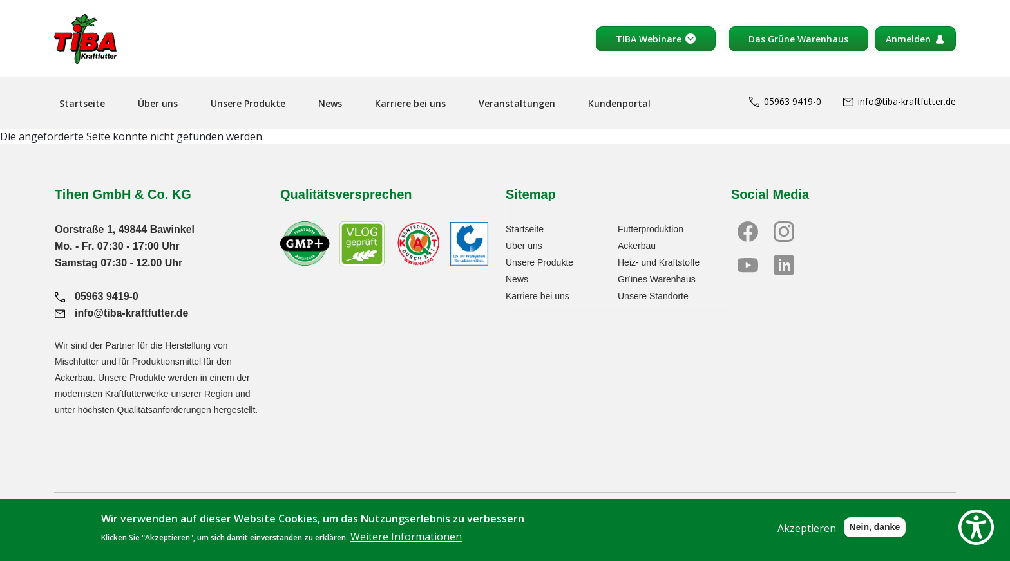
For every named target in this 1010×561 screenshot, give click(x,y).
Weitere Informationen (406, 544)
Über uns (158, 103)
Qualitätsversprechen (346, 194)
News (330, 103)
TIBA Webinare (648, 39)
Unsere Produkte (248, 103)
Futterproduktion (650, 229)
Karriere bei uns (410, 103)
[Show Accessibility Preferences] (976, 527)
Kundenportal (619, 103)
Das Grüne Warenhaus (798, 39)
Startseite (82, 103)
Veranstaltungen (517, 103)
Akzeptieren (806, 535)
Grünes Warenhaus (657, 279)
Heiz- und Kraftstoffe (659, 262)
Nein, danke (875, 534)
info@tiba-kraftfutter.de (899, 101)
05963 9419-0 (785, 101)
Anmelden (908, 39)
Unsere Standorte (653, 296)
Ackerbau (637, 246)
